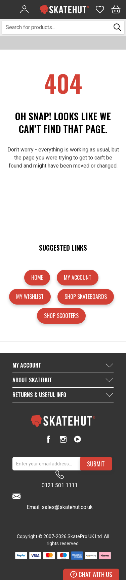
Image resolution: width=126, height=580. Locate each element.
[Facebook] (48, 439)
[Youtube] (77, 439)
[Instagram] (63, 439)
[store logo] (64, 9)
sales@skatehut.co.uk (67, 507)
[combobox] (56, 27)
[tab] (63, 365)
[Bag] (116, 9)
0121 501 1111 (60, 479)
